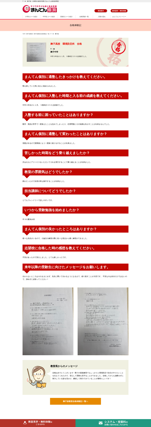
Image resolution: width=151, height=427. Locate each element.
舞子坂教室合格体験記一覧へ (75, 401)
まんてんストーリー (119, 16)
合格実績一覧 (84, 16)
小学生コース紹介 (31, 16)
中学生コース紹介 (49, 16)
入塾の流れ (102, 16)
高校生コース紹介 (66, 16)
